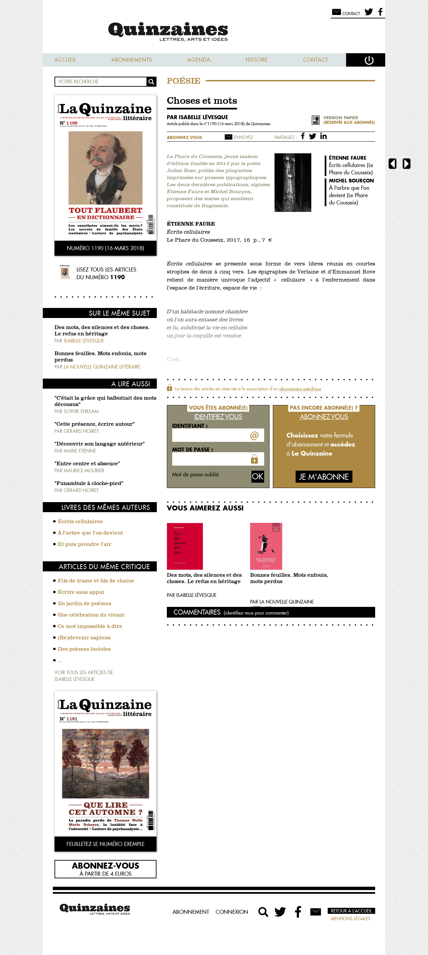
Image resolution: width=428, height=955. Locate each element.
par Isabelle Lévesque (197, 117)
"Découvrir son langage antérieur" (100, 444)
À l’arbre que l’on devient (90, 533)
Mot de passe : (192, 449)
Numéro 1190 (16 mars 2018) (105, 248)
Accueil (65, 60)
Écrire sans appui (81, 592)
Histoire (257, 60)
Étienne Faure (347, 158)
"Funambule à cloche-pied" (89, 483)
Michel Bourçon (351, 180)
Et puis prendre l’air (84, 544)
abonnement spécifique (300, 388)
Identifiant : (190, 425)
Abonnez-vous (105, 865)
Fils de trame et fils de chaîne (96, 581)
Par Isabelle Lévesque (191, 595)
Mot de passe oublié (195, 474)
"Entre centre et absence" (87, 464)
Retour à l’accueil (351, 910)
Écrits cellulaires (80, 522)
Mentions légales (350, 918)
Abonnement (191, 911)
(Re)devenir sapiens (84, 638)
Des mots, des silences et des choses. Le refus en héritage (204, 578)
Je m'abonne (324, 477)
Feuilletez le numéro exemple (105, 844)
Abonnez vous (184, 137)
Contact (315, 60)
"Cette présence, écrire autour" (95, 424)
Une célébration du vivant (91, 615)
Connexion (232, 911)
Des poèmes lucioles (84, 649)
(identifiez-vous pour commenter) (256, 613)
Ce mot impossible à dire (90, 626)
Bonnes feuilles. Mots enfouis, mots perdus (289, 578)
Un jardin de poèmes (84, 604)
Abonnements (131, 60)
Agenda (199, 60)
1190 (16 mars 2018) (226, 123)
